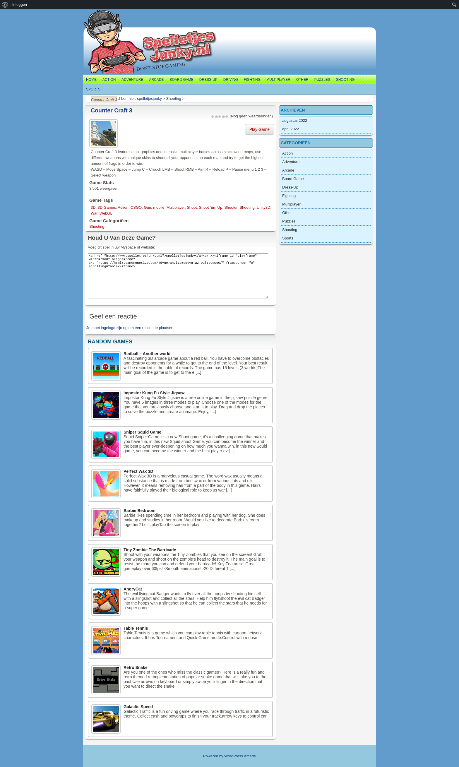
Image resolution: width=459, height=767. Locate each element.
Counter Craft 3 (111, 110)
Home (91, 80)
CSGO (136, 207)
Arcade (156, 80)
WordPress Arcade (240, 756)
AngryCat (133, 589)
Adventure (132, 80)
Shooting (345, 80)
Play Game (259, 129)
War (94, 213)
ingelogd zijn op (114, 328)
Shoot (192, 207)
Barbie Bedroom (139, 510)
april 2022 (290, 129)
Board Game (181, 80)
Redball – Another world (147, 353)
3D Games (107, 207)
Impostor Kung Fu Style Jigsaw (154, 393)
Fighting (252, 80)
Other (302, 80)
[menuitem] (5, 4)
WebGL (106, 213)
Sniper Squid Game (142, 432)
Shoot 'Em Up (210, 207)
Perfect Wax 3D (138, 471)
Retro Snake (136, 667)
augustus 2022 (294, 120)
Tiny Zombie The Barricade (150, 549)
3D (93, 207)
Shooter (230, 207)
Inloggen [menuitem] (19, 4)
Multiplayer (278, 80)
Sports (93, 89)
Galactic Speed (138, 706)
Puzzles (322, 80)
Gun (147, 207)
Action (109, 80)
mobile (158, 207)
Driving (230, 80)
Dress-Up (208, 80)
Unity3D (263, 207)
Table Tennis (136, 628)
